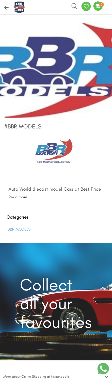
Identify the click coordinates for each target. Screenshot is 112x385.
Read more (17, 197)
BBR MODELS (19, 229)
